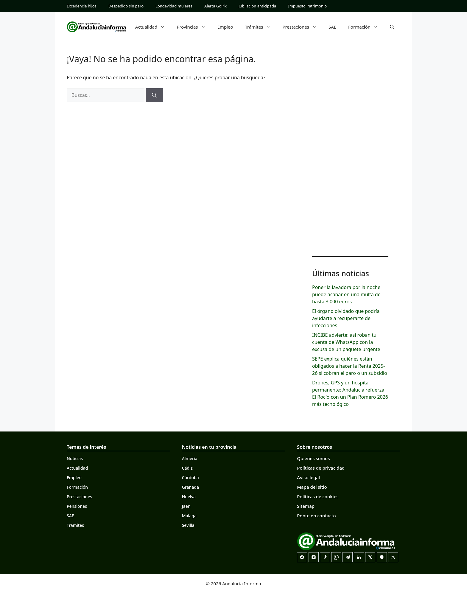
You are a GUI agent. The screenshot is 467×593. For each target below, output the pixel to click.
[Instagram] (314, 557)
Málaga (189, 516)
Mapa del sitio (312, 487)
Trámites (261, 27)
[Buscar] (154, 95)
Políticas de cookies (317, 496)
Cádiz (187, 468)
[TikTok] (325, 557)
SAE (332, 27)
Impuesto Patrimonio (307, 6)
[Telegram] (348, 557)
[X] (370, 557)
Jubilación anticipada (257, 6)
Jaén (186, 506)
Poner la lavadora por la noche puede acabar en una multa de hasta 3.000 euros (346, 294)
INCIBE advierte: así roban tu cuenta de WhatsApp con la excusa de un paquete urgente (346, 342)
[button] (392, 27)
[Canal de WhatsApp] (336, 557)
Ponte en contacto (316, 516)
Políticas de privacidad (321, 468)
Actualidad (153, 27)
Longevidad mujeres (173, 6)
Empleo (225, 27)
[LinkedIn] (359, 557)
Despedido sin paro (126, 6)
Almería (189, 458)
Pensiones (77, 506)
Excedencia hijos (81, 6)
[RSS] (393, 557)
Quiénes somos (313, 458)
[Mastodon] (382, 557)
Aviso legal (308, 477)
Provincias (194, 27)
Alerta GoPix (215, 6)
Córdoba (190, 477)
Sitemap (306, 506)
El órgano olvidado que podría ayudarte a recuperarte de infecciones (345, 318)
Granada (190, 487)
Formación (366, 27)
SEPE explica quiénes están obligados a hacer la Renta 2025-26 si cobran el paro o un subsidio (349, 366)
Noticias (75, 458)
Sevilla (188, 525)
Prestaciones (302, 27)
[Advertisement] (350, 155)
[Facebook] (302, 557)
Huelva (189, 496)
